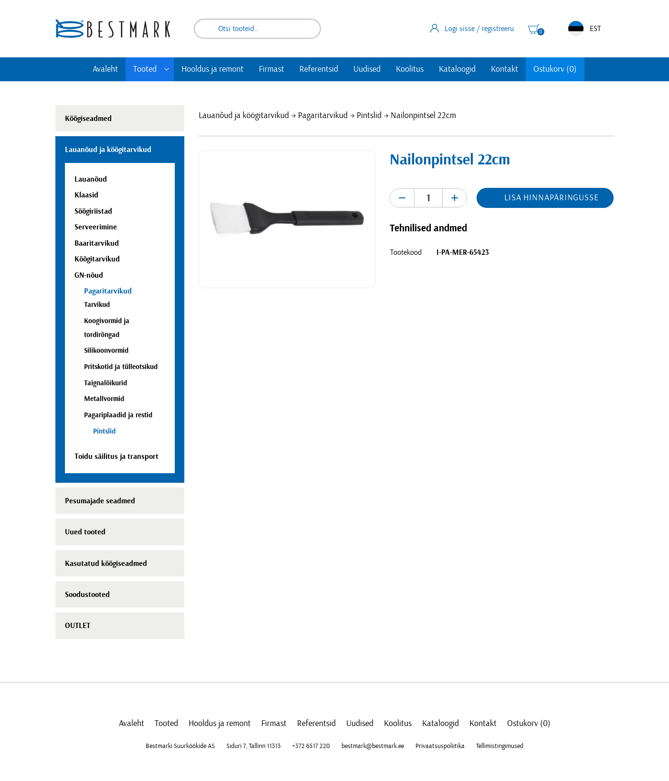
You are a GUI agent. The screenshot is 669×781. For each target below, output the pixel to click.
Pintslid (369, 115)
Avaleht (105, 69)
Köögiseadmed (88, 118)
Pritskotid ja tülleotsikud (121, 366)
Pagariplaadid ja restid (118, 415)
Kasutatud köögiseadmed (106, 563)
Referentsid (318, 69)
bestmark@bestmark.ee (372, 746)
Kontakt (504, 69)
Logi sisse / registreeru (472, 28)
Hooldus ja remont (212, 69)
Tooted (145, 69)
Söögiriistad (93, 211)
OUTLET (77, 625)
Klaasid (86, 195)
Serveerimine (95, 227)
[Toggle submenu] (166, 69)
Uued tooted (85, 532)
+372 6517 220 (311, 746)
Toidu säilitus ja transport (116, 456)
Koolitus (410, 69)
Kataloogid (457, 69)
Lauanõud (90, 179)
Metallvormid (104, 398)
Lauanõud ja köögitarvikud (244, 115)
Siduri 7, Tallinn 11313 (253, 746)
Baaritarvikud (96, 243)
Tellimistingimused (499, 746)
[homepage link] (112, 28)
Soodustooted (87, 594)
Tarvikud (97, 304)
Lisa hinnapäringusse (551, 198)
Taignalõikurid (105, 383)
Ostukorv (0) (555, 69)
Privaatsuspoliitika (440, 746)
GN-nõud (88, 275)
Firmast (271, 69)
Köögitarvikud (97, 259)
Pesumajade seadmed (100, 501)
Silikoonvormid (106, 350)
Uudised (367, 69)
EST (584, 28)
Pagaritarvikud (323, 115)
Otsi (307, 29)
